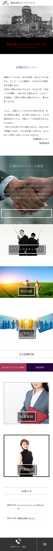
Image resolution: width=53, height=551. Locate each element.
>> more (26, 213)
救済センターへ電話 (18, 546)
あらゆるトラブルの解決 (13, 367)
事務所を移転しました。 (26, 518)
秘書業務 (40, 367)
